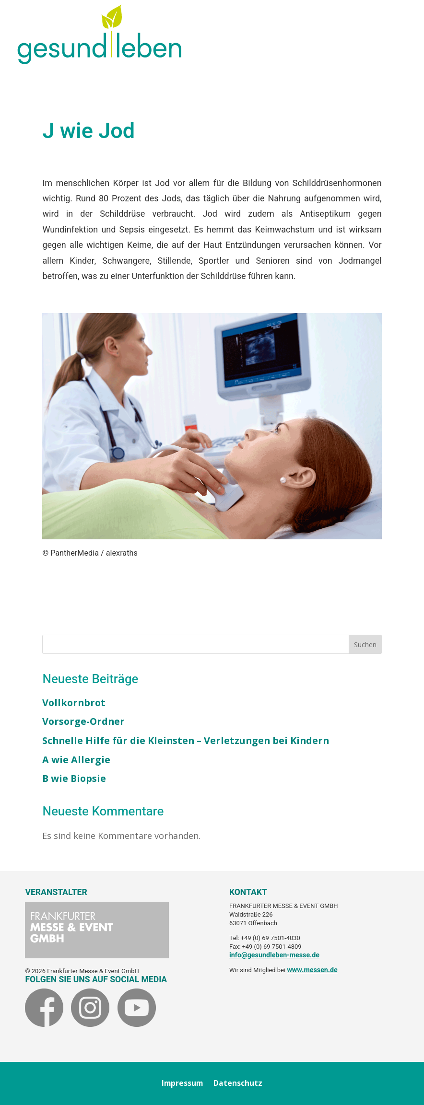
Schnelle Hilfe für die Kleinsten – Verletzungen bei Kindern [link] (185, 740)
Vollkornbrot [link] (74, 702)
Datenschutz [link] (237, 1084)
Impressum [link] (182, 1084)
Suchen (365, 644)
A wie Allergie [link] (76, 759)
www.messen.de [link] (312, 970)
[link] (99, 60)
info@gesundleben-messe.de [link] (274, 955)
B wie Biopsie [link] (74, 778)
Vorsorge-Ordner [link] (83, 721)
